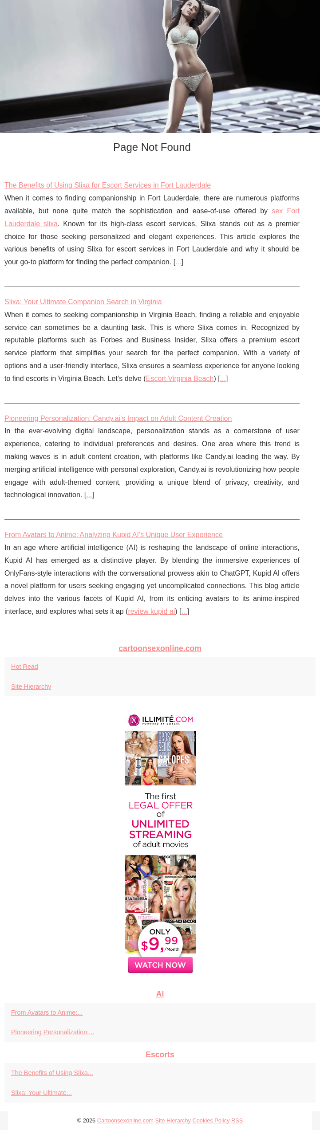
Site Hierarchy (31, 686)
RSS (237, 1120)
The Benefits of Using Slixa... (52, 1072)
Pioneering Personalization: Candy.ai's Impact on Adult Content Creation (118, 418)
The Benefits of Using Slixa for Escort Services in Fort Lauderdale (107, 185)
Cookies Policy (211, 1120)
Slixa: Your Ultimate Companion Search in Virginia (83, 302)
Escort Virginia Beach (180, 378)
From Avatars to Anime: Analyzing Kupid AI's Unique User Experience (113, 534)
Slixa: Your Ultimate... (41, 1092)
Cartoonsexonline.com (125, 1120)
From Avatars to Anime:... (47, 1012)
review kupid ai (151, 611)
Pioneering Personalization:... (52, 1032)
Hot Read (24, 666)
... (178, 262)
